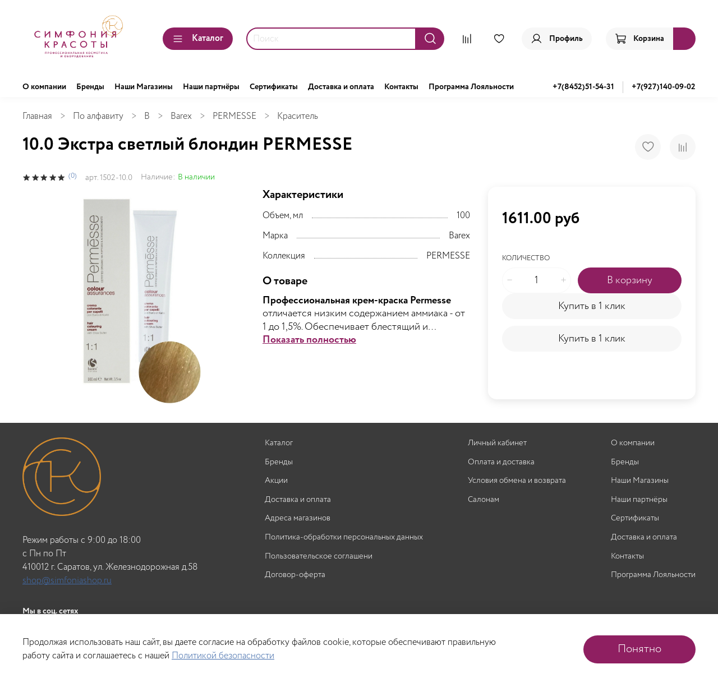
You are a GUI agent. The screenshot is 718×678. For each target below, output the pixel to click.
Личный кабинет (497, 443)
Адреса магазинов (297, 518)
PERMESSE (234, 116)
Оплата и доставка (501, 462)
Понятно (639, 649)
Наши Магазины (143, 87)
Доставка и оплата (341, 87)
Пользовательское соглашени (318, 556)
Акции (276, 481)
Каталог (197, 38)
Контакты (401, 87)
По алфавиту (98, 116)
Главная (37, 116)
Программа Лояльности (471, 87)
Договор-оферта (295, 575)
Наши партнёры (211, 87)
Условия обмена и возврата (517, 481)
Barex (181, 116)
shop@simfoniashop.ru (67, 580)
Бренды (90, 87)
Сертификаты (274, 87)
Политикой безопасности (223, 655)
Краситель (297, 116)
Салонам (483, 500)
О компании (44, 87)
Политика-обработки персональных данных (344, 537)
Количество (526, 259)
